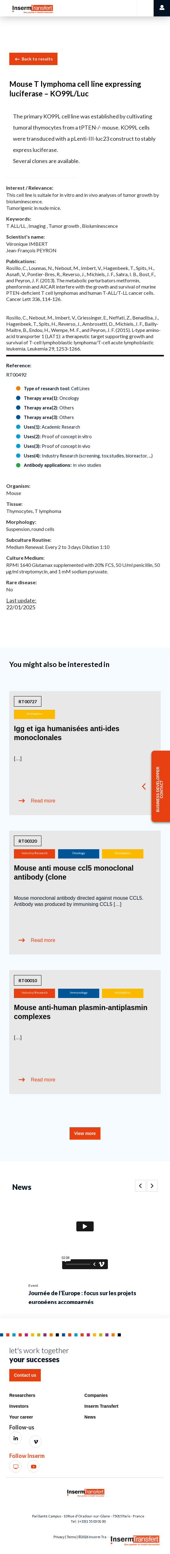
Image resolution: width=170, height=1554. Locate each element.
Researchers (22, 1395)
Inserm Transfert (101, 1406)
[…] (18, 758)
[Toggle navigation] (144, 8)
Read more (43, 800)
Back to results (33, 59)
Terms (71, 1537)
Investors (18, 1406)
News (90, 1417)
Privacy (59, 1537)
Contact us (25, 1375)
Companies (96, 1395)
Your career (21, 1417)
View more (85, 1133)
